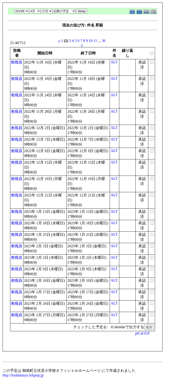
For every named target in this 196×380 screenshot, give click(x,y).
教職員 (16, 62)
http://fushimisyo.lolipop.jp (23, 375)
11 (95, 41)
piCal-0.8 (142, 333)
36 (103, 41)
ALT (114, 62)
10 (91, 41)
